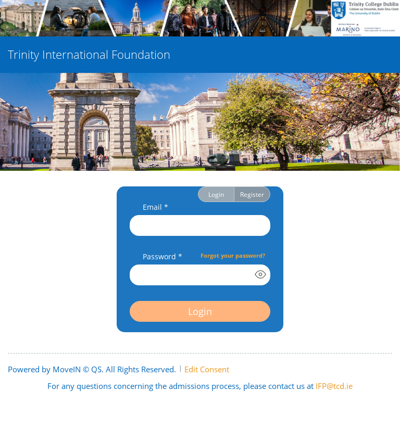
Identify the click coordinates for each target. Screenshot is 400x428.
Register (252, 194)
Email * (155, 207)
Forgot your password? (233, 255)
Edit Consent (206, 369)
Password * (162, 256)
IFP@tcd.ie (334, 386)
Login (216, 194)
